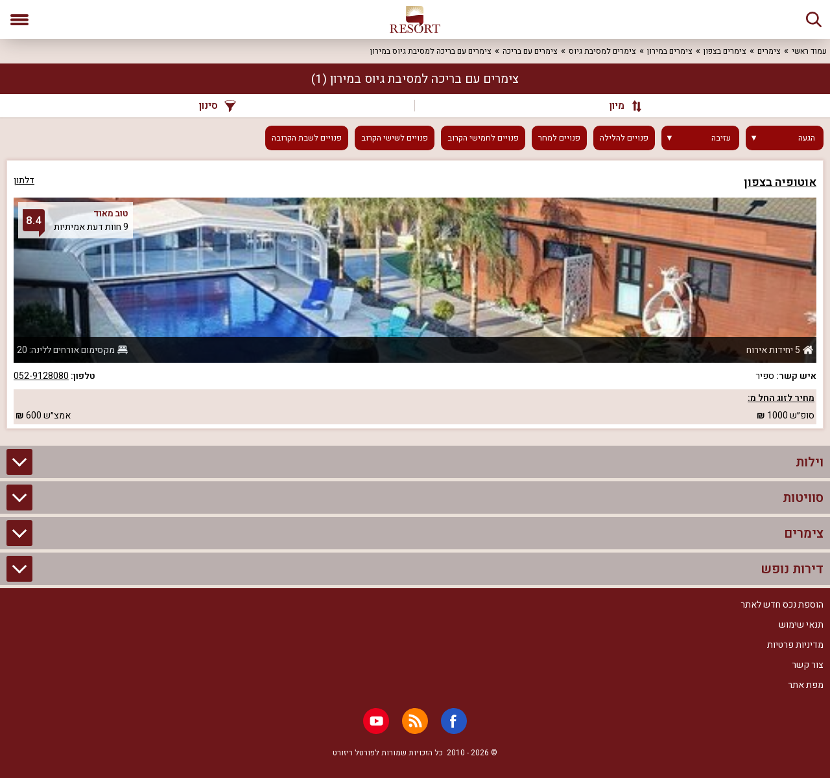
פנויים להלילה (624, 138)
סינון (217, 105)
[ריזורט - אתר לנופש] (415, 19)
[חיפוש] (814, 19)
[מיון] (619, 105)
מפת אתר (806, 685)
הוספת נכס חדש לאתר (782, 605)
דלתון (24, 180)
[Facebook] (454, 721)
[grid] (415, 294)
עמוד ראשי (809, 51)
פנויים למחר (559, 138)
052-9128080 (41, 376)
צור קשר (808, 665)
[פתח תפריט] (19, 19)
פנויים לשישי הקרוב (394, 138)
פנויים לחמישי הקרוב (483, 138)
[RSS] (415, 721)
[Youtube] (376, 721)
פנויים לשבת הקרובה (307, 138)
